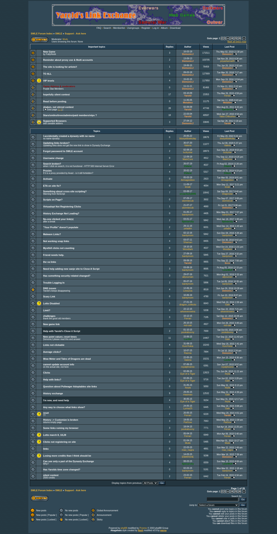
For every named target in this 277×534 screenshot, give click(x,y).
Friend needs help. (53, 255)
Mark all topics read (236, 41)
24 (231, 38)
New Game (49, 51)
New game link (51, 324)
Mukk (188, 443)
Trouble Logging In (53, 282)
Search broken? (52, 163)
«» (228, 38)
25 (235, 38)
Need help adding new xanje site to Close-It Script (71, 269)
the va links (49, 262)
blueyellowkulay (187, 138)
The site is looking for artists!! (60, 67)
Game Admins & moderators (59, 86)
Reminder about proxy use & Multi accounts (68, 60)
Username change (53, 158)
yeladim (188, 228)
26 (239, 38)
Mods (65, 39)
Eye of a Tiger (187, 373)
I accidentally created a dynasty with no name (69, 136)
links (45, 448)
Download (175, 28)
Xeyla (227, 374)
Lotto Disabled (51, 303)
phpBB (124, 528)
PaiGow (188, 422)
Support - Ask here (75, 33)
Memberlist (119, 28)
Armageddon (188, 180)
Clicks (46, 372)
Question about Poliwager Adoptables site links (70, 386)
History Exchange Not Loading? (61, 213)
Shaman (187, 242)
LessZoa (187, 290)
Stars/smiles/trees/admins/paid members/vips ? (70, 115)
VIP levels (48, 80)
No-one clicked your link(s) (58, 219)
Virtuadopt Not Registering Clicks (62, 206)
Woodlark (188, 249)
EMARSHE (188, 456)
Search (107, 28)
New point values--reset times (60, 336)
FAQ (99, 28)
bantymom (187, 214)
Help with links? (52, 379)
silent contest (50, 475)
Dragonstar (227, 194)
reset (46, 413)
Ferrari (227, 96)
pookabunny (187, 332)
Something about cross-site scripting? (65, 191)
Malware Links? (52, 234)
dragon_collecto (187, 304)
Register (146, 28)
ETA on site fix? (52, 185)
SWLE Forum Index (42, 33)
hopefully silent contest (56, 94)
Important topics (97, 47)
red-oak (188, 325)
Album (164, 28)
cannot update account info (58, 364)
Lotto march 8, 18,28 (54, 435)
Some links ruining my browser (60, 428)
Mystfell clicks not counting (58, 248)
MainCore (188, 159)
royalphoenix (188, 367)
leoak (188, 187)
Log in (155, 28)
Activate (47, 179)
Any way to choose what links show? (64, 407)
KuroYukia (187, 346)
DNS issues (49, 288)
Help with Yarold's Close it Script (61, 331)
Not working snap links (56, 241)
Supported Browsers (54, 121)
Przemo (143, 528)
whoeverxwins (187, 311)
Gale (227, 304)
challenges (49, 316)
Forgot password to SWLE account (63, 151)
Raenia (188, 353)
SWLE (58, 33)
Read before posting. (55, 101)
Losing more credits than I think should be (67, 455)
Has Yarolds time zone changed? (61, 469)
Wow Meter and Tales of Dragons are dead (67, 359)
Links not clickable (53, 345)
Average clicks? (52, 352)
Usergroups (133, 28)
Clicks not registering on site (59, 442)
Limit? (46, 310)
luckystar (187, 152)
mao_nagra (188, 450)
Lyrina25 (187, 408)
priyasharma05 (227, 61)
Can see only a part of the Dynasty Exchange (68, 461)
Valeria (187, 145)
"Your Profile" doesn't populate (60, 227)
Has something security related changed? (66, 275)
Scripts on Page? (53, 199)
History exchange (53, 393)
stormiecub (188, 200)
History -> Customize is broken (60, 420)
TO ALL (47, 73)
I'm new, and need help (56, 400)
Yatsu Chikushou (227, 116)
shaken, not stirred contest (58, 107)
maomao (187, 394)
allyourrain (187, 277)
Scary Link (49, 296)
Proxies (47, 170)
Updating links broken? (56, 143)
